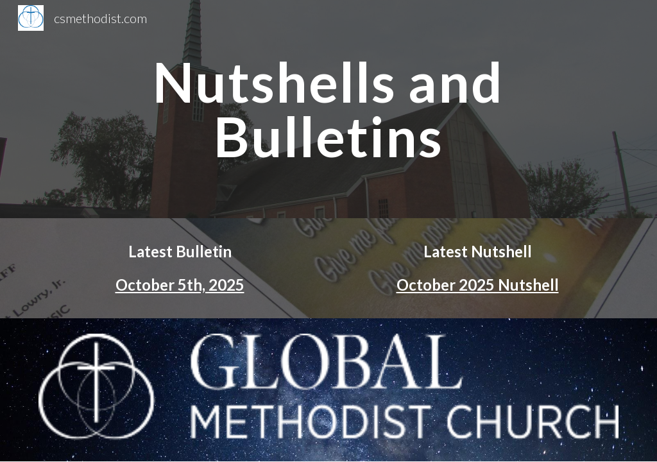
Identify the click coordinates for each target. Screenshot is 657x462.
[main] (328, 109)
